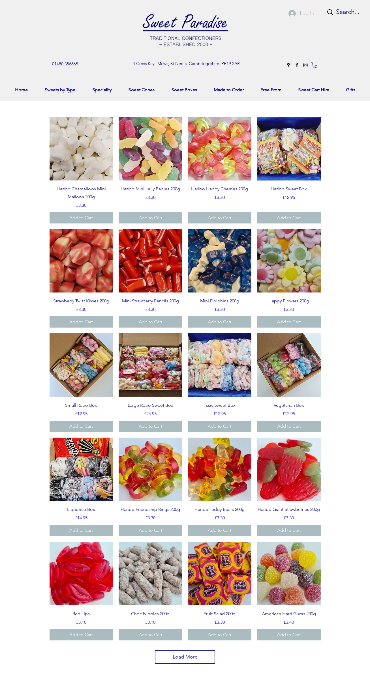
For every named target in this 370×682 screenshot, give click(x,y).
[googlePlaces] (288, 65)
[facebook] (297, 65)
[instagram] (305, 65)
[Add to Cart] (81, 217)
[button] (314, 65)
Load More (185, 657)
